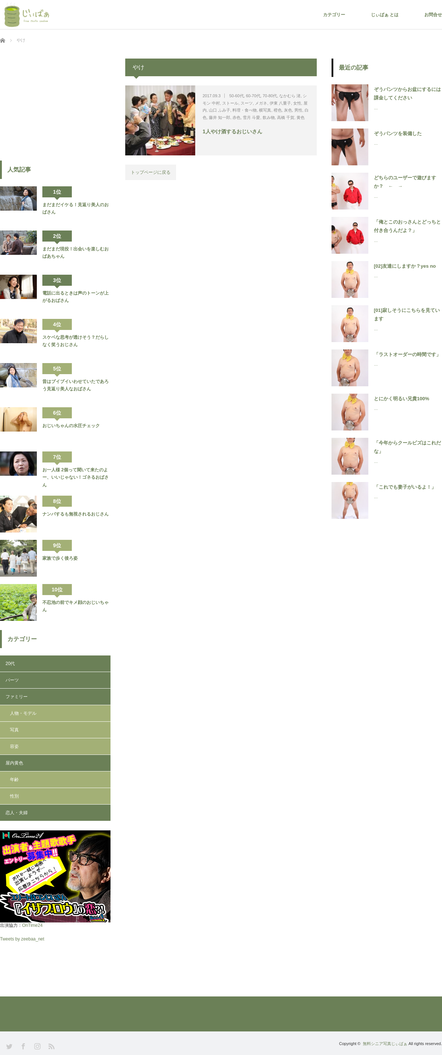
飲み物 (269, 117)
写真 (14, 729)
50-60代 (236, 96)
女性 (297, 103)
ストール (230, 103)
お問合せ (433, 14)
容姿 (14, 746)
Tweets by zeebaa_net (22, 939)
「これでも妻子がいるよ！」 (405, 487)
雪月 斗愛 (251, 117)
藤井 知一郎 (219, 117)
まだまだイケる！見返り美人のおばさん (75, 208)
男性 (298, 110)
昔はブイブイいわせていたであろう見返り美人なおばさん (75, 385)
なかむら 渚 (290, 96)
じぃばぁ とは (385, 14)
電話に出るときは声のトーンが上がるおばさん (75, 297)
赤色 (236, 117)
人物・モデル (23, 713)
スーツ (247, 103)
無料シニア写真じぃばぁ (385, 1043)
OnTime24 (32, 925)
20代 (10, 663)
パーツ (12, 680)
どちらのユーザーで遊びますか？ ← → (405, 182)
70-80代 (270, 96)
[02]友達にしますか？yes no (405, 266)
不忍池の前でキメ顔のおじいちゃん (75, 606)
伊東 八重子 (280, 103)
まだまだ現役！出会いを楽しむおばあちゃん (75, 252)
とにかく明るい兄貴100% (401, 398)
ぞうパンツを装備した (398, 133)
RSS (50, 1045)
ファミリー (17, 696)
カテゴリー (334, 14)
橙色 (278, 110)
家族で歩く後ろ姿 (60, 558)
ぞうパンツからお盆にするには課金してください (407, 94)
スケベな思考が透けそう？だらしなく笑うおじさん (75, 341)
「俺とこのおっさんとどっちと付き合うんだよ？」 (407, 226)
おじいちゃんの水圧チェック (71, 425)
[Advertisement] (55, 105)
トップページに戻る (151, 172)
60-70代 (253, 96)
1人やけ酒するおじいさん (232, 131)
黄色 (301, 117)
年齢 (14, 779)
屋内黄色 (14, 763)
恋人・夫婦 (17, 812)
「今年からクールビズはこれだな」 (407, 447)
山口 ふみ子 (219, 110)
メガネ (261, 103)
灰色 (288, 110)
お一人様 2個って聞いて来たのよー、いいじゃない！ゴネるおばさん (75, 477)
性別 (14, 796)
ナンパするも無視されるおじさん (75, 514)
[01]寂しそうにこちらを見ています (407, 314)
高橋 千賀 (285, 117)
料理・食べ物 (244, 110)
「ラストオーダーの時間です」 (407, 354)
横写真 (265, 110)
